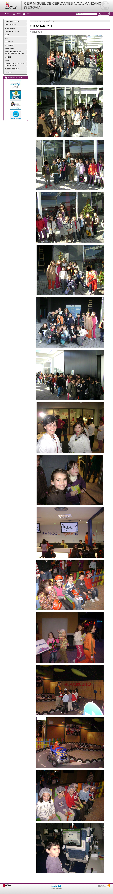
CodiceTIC (8, 72)
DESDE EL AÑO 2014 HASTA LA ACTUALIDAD (15, 64)
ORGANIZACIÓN (11, 25)
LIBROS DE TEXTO (12, 31)
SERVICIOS (9, 42)
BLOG (7, 35)
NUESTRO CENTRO (12, 21)
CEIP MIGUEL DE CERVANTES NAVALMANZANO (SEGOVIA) (62, 5)
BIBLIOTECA (9, 45)
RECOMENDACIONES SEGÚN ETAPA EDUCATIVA (15, 52)
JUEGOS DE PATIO (12, 69)
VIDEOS (8, 57)
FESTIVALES (9, 48)
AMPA (7, 60)
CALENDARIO (10, 28)
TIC (6, 38)
